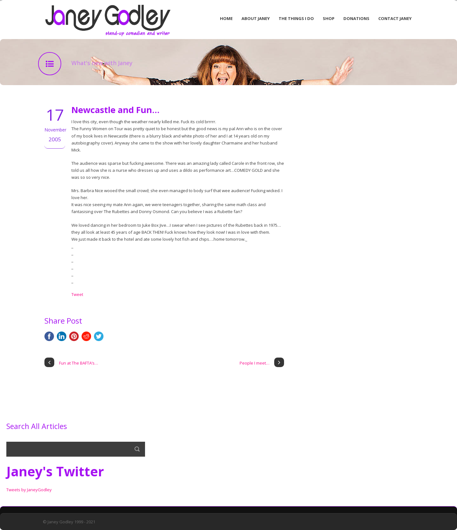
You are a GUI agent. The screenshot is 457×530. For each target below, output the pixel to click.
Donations (356, 18)
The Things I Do (296, 18)
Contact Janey (395, 18)
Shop (328, 18)
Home (226, 18)
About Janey (256, 18)
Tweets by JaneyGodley (29, 490)
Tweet (77, 294)
